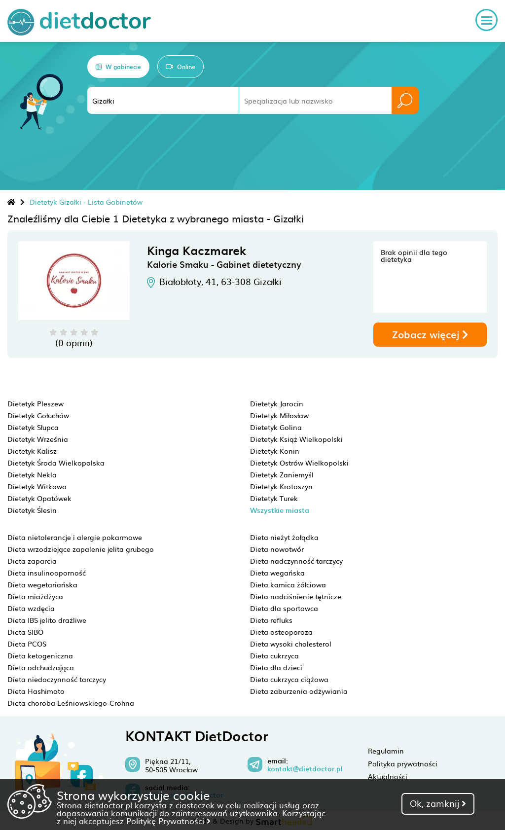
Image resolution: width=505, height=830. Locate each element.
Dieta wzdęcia (31, 608)
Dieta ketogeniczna (40, 655)
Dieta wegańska (277, 572)
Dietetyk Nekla (32, 474)
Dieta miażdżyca (35, 596)
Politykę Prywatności (168, 821)
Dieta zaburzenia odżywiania (299, 691)
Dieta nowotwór (277, 549)
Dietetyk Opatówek (39, 498)
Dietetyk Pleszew (35, 403)
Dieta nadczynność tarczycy (296, 561)
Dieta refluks (271, 620)
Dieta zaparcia (32, 561)
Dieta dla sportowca (284, 608)
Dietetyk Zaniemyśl (282, 474)
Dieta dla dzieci (276, 667)
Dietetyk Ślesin (32, 510)
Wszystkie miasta (279, 510)
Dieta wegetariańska (42, 584)
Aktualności (387, 776)
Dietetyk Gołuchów (38, 415)
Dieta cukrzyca (274, 655)
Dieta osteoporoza (281, 632)
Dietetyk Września (37, 439)
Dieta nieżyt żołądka (284, 537)
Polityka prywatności (402, 763)
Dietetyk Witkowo (37, 486)
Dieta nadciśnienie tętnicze (295, 596)
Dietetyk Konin (274, 451)
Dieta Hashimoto (36, 691)
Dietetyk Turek (274, 498)
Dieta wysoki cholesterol (290, 644)
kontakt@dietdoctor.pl (305, 768)
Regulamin (386, 751)
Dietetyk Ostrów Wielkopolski (299, 463)
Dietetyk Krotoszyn (281, 486)
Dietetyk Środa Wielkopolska (56, 463)
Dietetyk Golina (276, 427)
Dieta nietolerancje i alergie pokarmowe (74, 537)
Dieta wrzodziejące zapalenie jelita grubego (80, 549)
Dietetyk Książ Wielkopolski (296, 439)
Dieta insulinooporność (46, 572)
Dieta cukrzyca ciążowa (289, 679)
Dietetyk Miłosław (279, 415)
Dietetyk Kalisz (32, 451)
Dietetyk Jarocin (276, 403)
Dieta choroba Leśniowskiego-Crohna (70, 703)
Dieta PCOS (26, 644)
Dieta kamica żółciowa (288, 584)
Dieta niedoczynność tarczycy (56, 679)
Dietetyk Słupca (33, 427)
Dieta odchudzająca (40, 667)
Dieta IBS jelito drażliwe (46, 620)
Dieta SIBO (25, 632)
